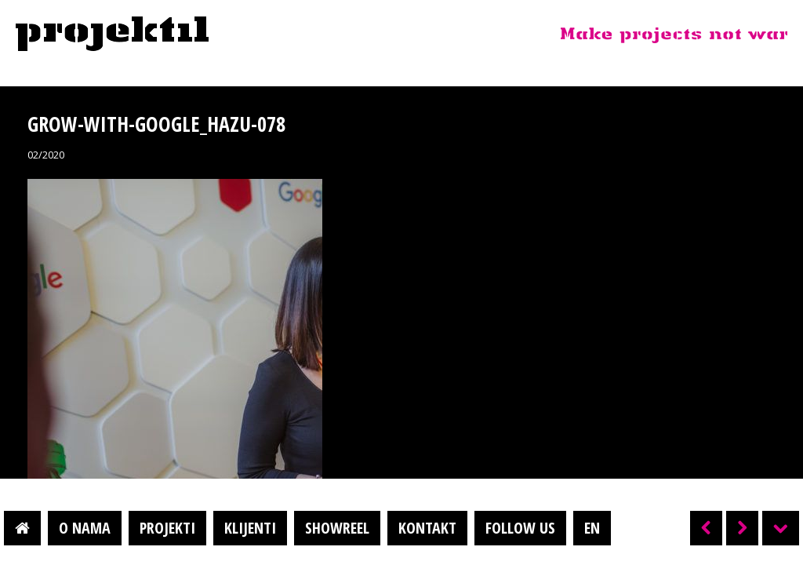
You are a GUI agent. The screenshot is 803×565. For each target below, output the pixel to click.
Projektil (112, 34)
